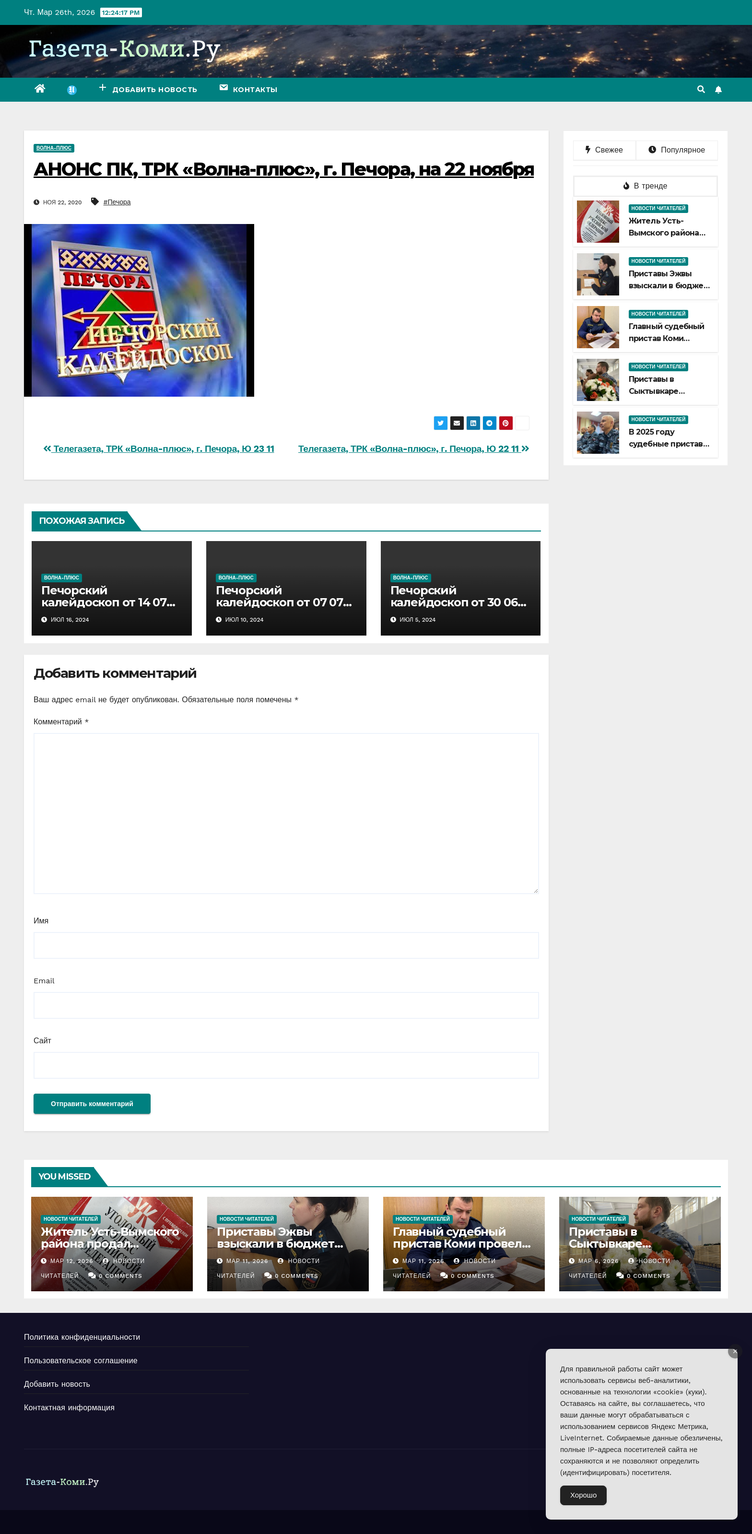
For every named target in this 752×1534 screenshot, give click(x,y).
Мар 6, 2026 (598, 1261)
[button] (701, 89)
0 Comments (120, 1276)
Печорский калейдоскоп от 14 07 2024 (103, 602)
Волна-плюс (53, 148)
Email (44, 980)
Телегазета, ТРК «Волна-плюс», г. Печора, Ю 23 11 (158, 448)
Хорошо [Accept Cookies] (583, 1495)
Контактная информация (69, 1407)
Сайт (42, 1040)
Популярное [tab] (676, 149)
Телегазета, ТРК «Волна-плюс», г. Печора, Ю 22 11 (413, 448)
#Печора (117, 202)
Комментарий (61, 721)
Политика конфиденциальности (82, 1337)
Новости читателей (659, 208)
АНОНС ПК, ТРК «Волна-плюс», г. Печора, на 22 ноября (284, 169)
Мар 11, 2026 (247, 1261)
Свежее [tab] (604, 149)
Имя (41, 920)
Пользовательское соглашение (81, 1360)
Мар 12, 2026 (72, 1261)
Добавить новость (57, 1384)
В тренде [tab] (645, 185)
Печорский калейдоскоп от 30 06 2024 (453, 602)
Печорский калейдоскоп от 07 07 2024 (279, 602)
